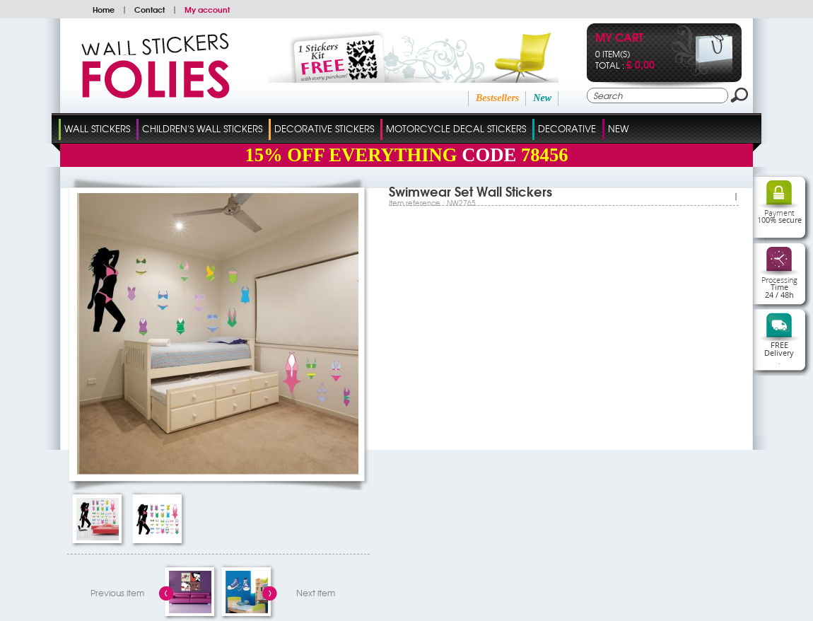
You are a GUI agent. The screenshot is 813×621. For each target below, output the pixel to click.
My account (207, 9)
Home (104, 9)
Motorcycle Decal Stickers (456, 128)
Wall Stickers (97, 128)
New (542, 98)
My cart (619, 38)
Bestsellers (497, 98)
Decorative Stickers (324, 128)
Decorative (567, 128)
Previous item (117, 592)
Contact (149, 9)
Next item (315, 592)
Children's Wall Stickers (202, 128)
